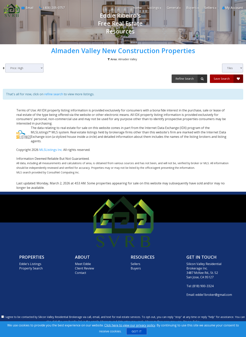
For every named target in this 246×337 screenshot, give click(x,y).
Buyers (136, 268)
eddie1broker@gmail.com (213, 295)
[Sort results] (24, 68)
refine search (53, 94)
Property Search (31, 268)
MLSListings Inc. (50, 150)
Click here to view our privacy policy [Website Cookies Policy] (129, 325)
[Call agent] (50, 8)
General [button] (174, 8)
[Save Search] (226, 78)
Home (137, 8)
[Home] (10, 8)
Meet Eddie (83, 264)
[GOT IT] (136, 331)
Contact (80, 273)
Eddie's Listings (30, 264)
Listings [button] (154, 8)
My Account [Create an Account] (232, 8)
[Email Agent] (28, 8)
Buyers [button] (192, 8)
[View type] (232, 68)
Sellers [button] (210, 8)
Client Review (84, 268)
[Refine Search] (189, 78)
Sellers (135, 264)
